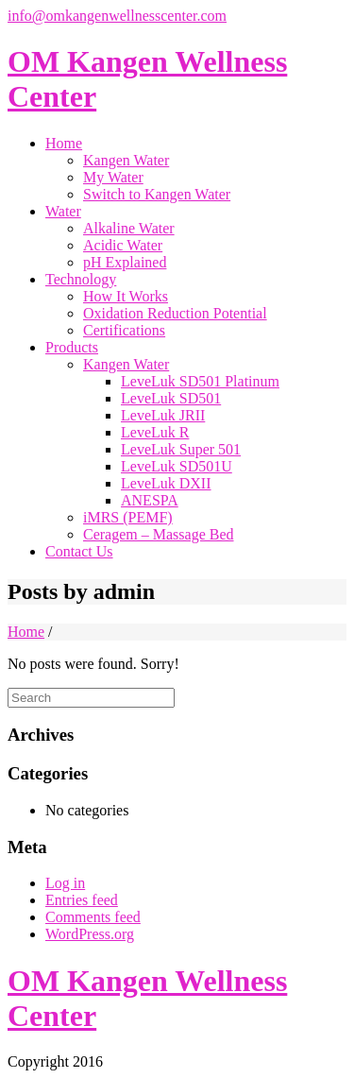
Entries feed (81, 900)
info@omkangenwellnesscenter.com (117, 16)
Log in (65, 883)
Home (26, 632)
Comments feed (93, 917)
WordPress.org (89, 934)
